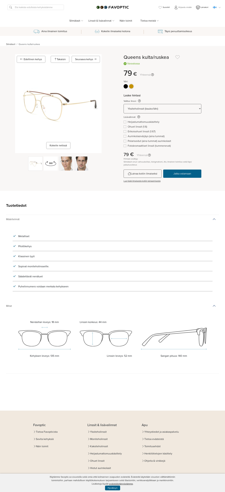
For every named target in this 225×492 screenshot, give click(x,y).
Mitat (9, 306)
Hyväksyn (113, 488)
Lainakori (202, 7)
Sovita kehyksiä (45, 439)
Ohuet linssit (97, 461)
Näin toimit (126, 21)
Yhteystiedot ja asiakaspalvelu (161, 432)
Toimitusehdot (152, 446)
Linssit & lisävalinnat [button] (99, 21)
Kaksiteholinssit (99, 446)
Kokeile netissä (58, 145)
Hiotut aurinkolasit (100, 468)
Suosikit (164, 7)
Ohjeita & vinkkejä (154, 461)
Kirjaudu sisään (183, 7)
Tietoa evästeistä (154, 439)
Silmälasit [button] (74, 21)
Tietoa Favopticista (47, 432)
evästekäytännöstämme (121, 484)
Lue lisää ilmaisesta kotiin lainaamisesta (142, 181)
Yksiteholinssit (98, 432)
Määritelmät (13, 219)
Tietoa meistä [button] (148, 21)
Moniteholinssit (99, 439)
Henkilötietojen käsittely (158, 453)
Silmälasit (10, 44)
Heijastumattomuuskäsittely (106, 453)
